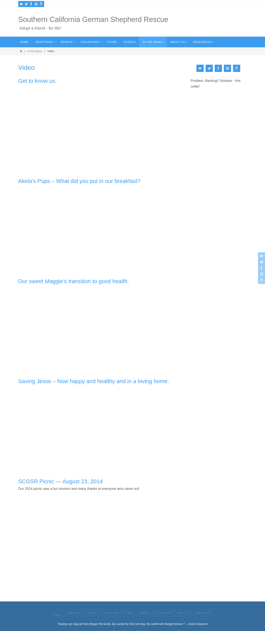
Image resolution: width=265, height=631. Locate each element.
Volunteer (111, 613)
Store (129, 613)
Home (57, 615)
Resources (203, 613)
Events (144, 613)
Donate (93, 613)
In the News (35, 51)
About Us (183, 613)
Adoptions (74, 613)
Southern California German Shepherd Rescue (93, 19)
